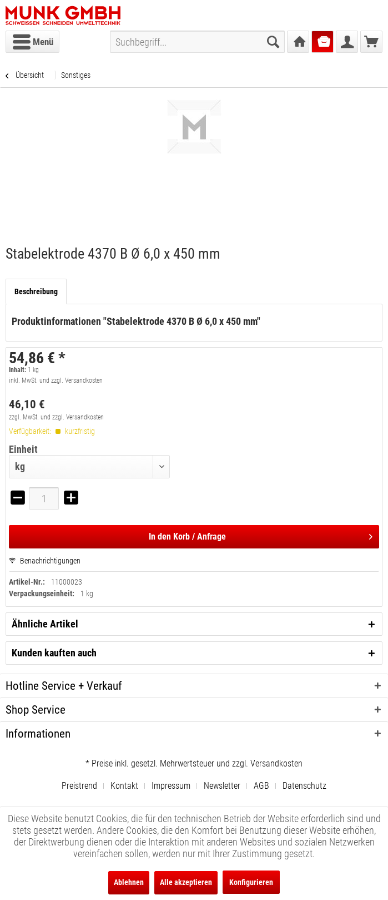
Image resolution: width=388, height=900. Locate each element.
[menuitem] (32, 42)
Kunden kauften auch (54, 653)
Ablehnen (129, 882)
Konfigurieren (251, 882)
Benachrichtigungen (44, 560)
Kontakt (124, 785)
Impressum (171, 785)
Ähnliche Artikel (45, 624)
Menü (33, 40)
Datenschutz (304, 785)
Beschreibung (36, 291)
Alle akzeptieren (186, 882)
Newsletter (222, 785)
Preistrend (79, 785)
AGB (261, 785)
